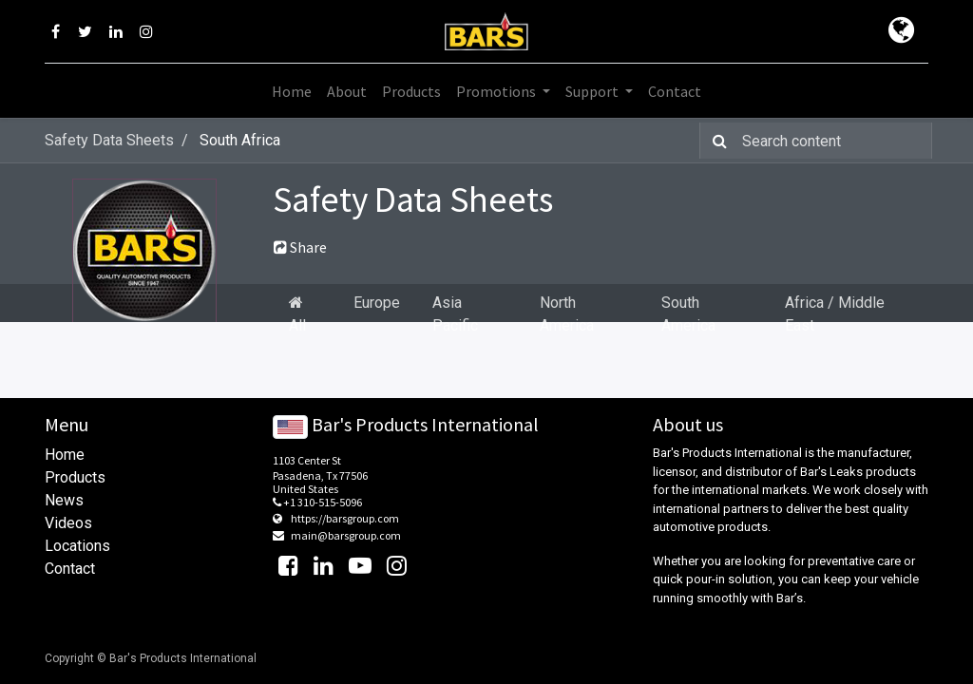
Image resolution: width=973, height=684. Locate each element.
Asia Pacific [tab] (455, 314)
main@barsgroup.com (346, 535)
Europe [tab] (376, 303)
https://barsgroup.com (345, 518)
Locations (77, 546)
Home (65, 455)
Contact (70, 569)
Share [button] (300, 247)
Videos (68, 523)
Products (75, 477)
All (297, 314)
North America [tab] (567, 314)
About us (688, 424)
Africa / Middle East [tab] (835, 314)
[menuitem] (291, 91)
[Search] (716, 141)
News (64, 500)
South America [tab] (688, 314)
